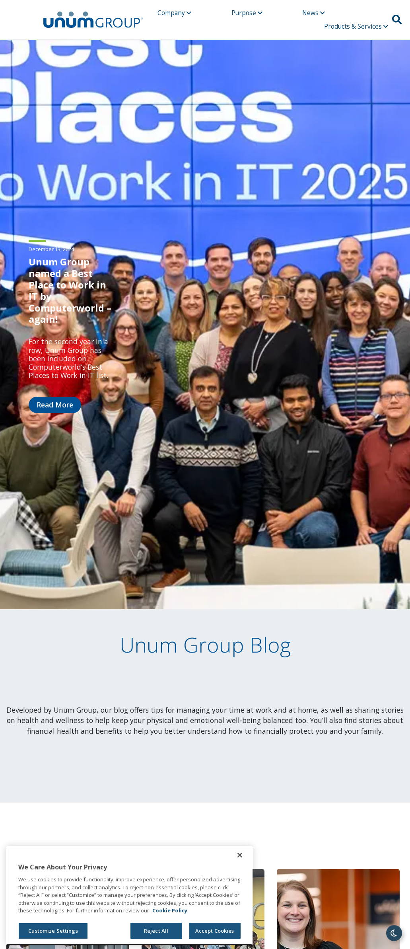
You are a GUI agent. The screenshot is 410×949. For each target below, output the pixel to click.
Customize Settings (53, 930)
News (313, 12)
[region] (129, 895)
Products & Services (356, 26)
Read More (55, 404)
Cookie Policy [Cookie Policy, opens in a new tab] (169, 910)
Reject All (156, 930)
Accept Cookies (214, 930)
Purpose (246, 12)
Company (174, 12)
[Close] (240, 855)
